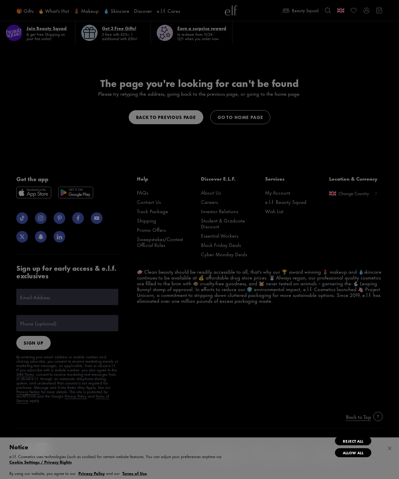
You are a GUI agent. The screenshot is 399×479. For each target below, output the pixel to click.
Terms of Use (134, 473)
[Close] (389, 448)
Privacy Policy (91, 473)
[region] (199, 458)
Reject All (353, 441)
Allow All (353, 452)
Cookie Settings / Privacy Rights (40, 462)
